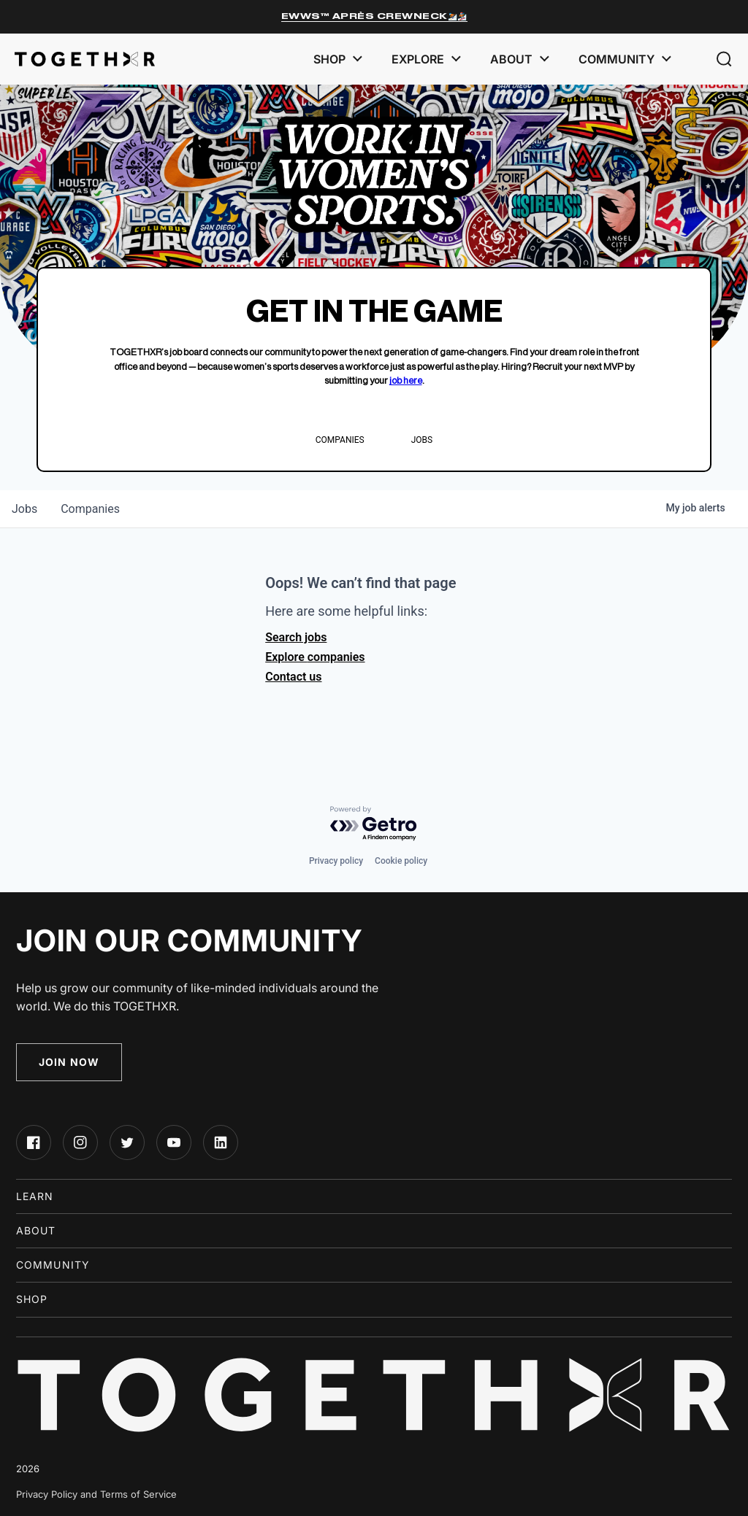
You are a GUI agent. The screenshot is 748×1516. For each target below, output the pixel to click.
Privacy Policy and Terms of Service (96, 1494)
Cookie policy (401, 861)
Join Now (69, 1062)
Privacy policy (336, 861)
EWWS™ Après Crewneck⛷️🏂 (374, 16)
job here (405, 380)
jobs (24, 509)
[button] (724, 59)
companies (90, 509)
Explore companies (315, 657)
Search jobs (296, 637)
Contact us (293, 677)
